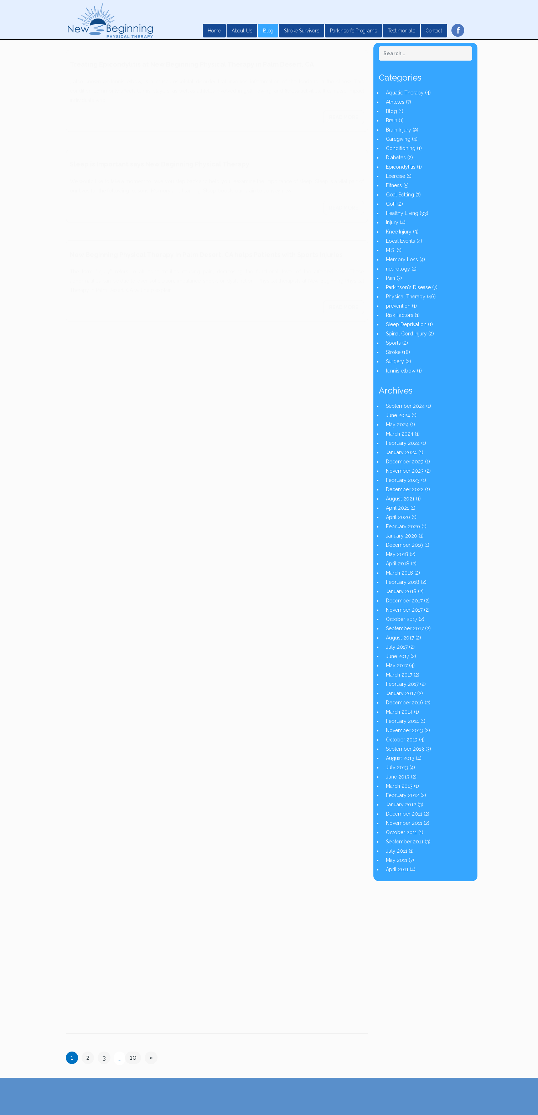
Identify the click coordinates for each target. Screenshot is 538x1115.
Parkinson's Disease (408, 287)
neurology (398, 269)
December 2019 (404, 545)
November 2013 (404, 730)
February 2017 (402, 684)
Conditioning (400, 148)
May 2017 (397, 665)
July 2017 (397, 647)
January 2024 (401, 452)
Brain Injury (398, 130)
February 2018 (402, 582)
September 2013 (405, 749)
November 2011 (404, 823)
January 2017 (401, 693)
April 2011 (397, 869)
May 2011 (396, 860)
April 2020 (398, 517)
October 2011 (401, 832)
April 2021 (397, 508)
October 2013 (402, 740)
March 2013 (399, 786)
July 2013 (397, 767)
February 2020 (403, 526)
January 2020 (401, 536)
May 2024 (397, 424)
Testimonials (401, 31)
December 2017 (404, 600)
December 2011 (404, 814)
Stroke (393, 352)
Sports (393, 343)
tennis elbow (400, 371)
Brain (391, 120)
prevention (398, 306)
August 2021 (400, 499)
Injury (392, 222)
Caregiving (398, 139)
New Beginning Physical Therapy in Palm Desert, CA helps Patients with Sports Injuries (206, 247)
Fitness (394, 185)
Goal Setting (400, 194)
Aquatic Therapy (405, 93)
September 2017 (405, 628)
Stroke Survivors (301, 31)
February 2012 (402, 795)
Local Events (400, 241)
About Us (242, 31)
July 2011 (396, 851)
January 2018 (401, 591)
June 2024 (398, 415)
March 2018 (399, 573)
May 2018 (397, 554)
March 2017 (399, 675)
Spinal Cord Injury (406, 333)
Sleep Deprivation (406, 324)
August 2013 (400, 758)
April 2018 (397, 563)
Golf (391, 204)
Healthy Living (402, 213)
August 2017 (400, 638)
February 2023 (403, 480)
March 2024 (399, 434)
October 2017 (401, 619)
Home (214, 31)
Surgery (395, 361)
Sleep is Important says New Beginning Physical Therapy (159, 157)
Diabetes (396, 157)
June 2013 (397, 777)
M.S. (390, 250)
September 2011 (404, 841)
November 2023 (405, 471)
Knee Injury (399, 232)
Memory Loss (402, 259)
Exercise (395, 176)
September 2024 (405, 406)
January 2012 (401, 804)
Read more (343, 110)
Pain (390, 278)
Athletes (395, 102)
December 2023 (405, 461)
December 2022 (405, 489)
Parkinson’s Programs (353, 31)
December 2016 (404, 702)
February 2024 (403, 443)
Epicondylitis (400, 167)
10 (133, 1057)
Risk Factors (399, 315)
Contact (434, 31)
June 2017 (397, 656)
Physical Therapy (405, 296)
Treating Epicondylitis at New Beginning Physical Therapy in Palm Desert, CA (192, 57)
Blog (268, 31)
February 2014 (402, 721)
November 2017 (404, 610)
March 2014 (399, 712)
